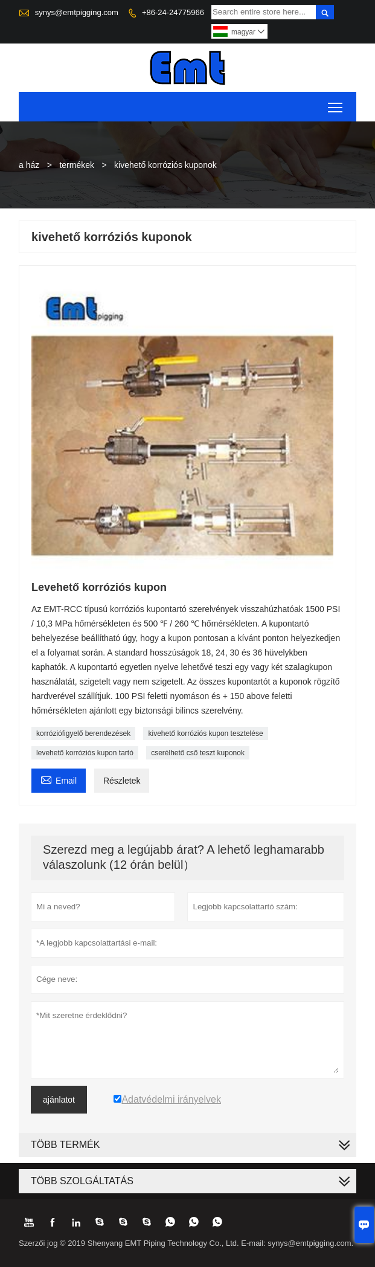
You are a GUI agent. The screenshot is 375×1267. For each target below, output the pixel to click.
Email (58, 779)
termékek (76, 165)
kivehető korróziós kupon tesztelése (205, 733)
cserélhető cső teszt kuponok (198, 753)
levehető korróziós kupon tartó (84, 753)
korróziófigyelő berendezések (83, 733)
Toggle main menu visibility (336, 103)
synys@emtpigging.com (76, 12)
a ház (29, 165)
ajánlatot (59, 1099)
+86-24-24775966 (173, 12)
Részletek (121, 780)
